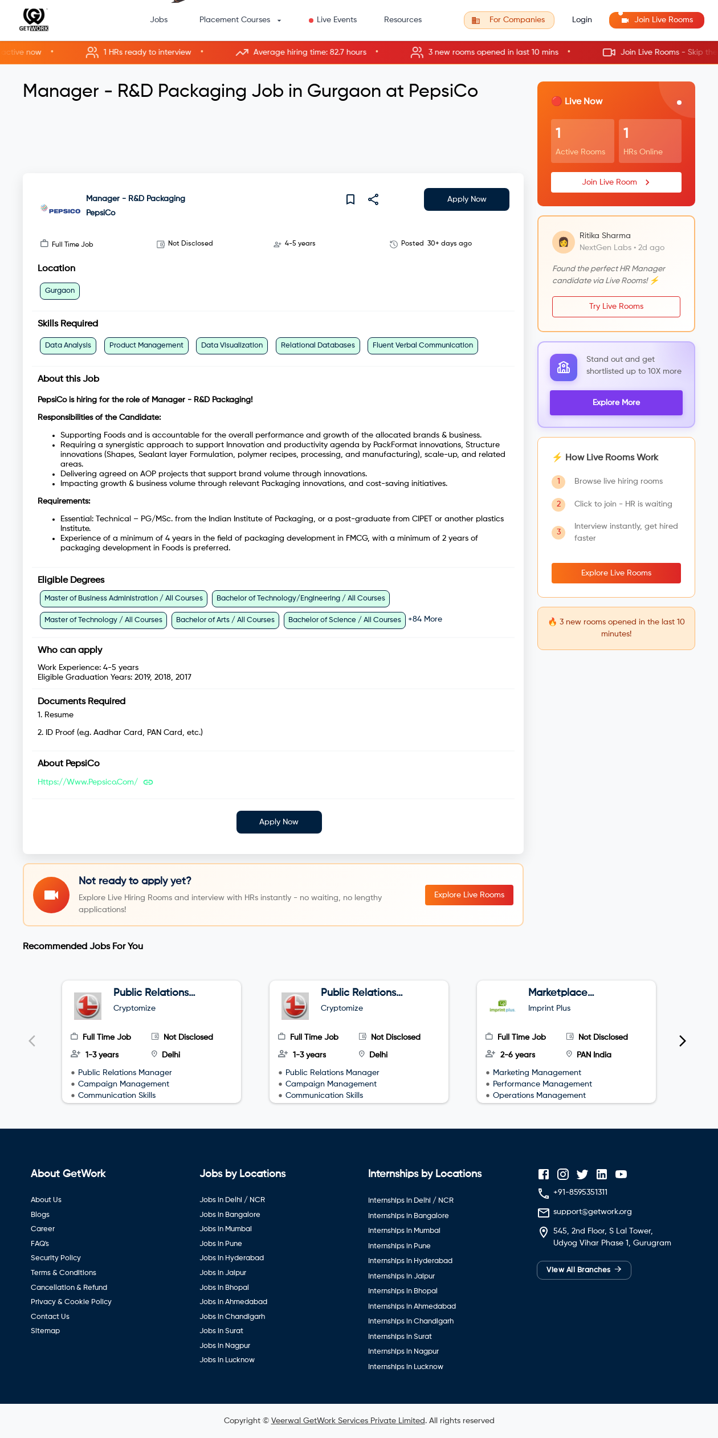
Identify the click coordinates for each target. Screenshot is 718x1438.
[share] (373, 199)
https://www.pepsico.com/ (88, 782)
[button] (359, 52)
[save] (350, 199)
